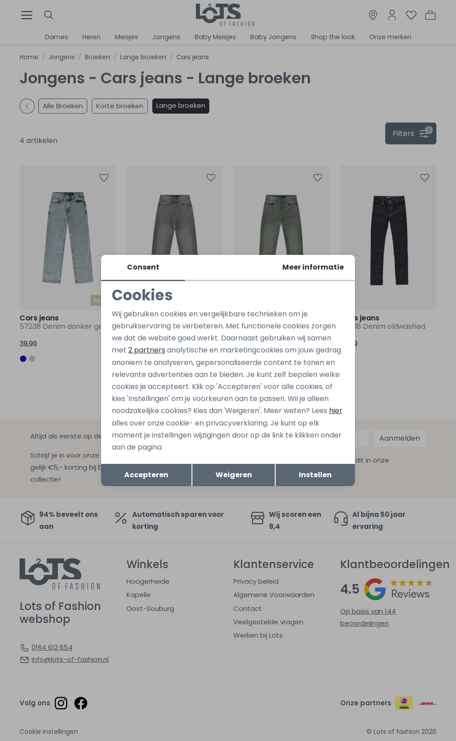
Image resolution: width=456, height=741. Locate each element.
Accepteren (146, 475)
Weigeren (234, 475)
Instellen (315, 475)
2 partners (146, 350)
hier (335, 410)
